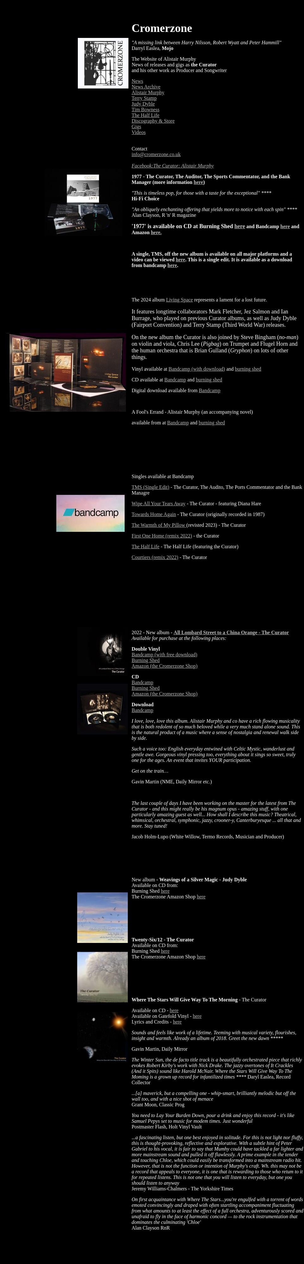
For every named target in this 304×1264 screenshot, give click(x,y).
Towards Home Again (154, 514)
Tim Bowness (145, 109)
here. (156, 232)
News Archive (146, 86)
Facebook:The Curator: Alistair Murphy (173, 165)
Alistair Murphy (148, 92)
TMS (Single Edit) (150, 487)
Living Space (179, 299)
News (137, 81)
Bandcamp (175, 379)
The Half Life (145, 115)
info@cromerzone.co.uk (156, 154)
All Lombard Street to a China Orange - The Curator (231, 632)
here (198, 182)
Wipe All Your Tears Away (158, 503)
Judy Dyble (143, 103)
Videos (139, 132)
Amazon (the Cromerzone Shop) (164, 666)
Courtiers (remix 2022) (155, 557)
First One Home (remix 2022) (162, 535)
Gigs (136, 126)
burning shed (248, 369)
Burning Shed (145, 660)
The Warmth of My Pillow (158, 525)
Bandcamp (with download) (197, 369)
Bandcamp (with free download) (164, 654)
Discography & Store (153, 121)
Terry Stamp (144, 98)
